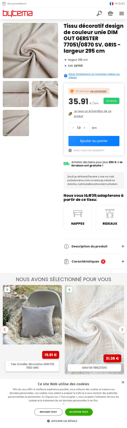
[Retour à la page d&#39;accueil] (18, 13)
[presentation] (4, 329)
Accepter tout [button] (79, 411)
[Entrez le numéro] (78, 128)
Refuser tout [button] (48, 411)
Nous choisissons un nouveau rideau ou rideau (94, 75)
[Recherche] (99, 13)
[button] (63, 421)
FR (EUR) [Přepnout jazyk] (117, 4)
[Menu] (121, 13)
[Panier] (110, 13)
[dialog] (63, 403)
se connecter (98, 91)
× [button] (122, 382)
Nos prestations (14, 4)
